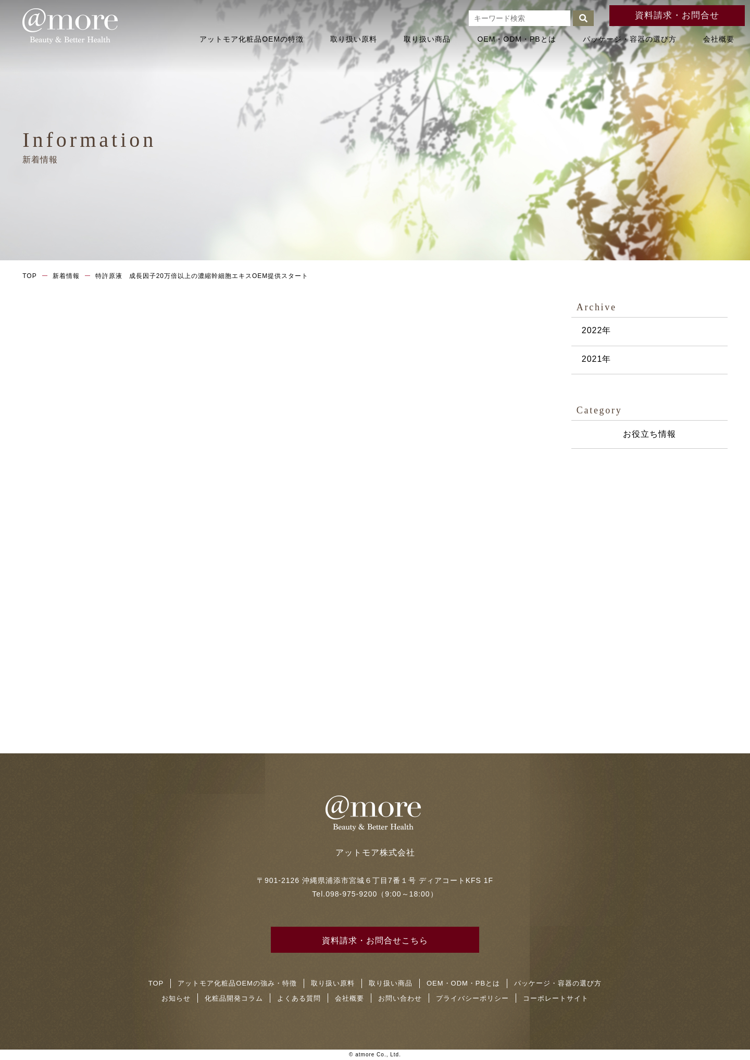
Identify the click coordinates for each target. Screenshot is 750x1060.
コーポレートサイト (556, 998)
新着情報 (66, 276)
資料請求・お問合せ (677, 15)
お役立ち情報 (649, 434)
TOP (29, 276)
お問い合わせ (400, 998)
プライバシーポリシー (472, 998)
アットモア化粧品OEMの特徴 (251, 39)
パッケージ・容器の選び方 (630, 39)
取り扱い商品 (427, 39)
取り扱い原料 (353, 39)
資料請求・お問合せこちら (375, 940)
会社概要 (718, 39)
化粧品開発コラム (234, 998)
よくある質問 (299, 998)
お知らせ (176, 998)
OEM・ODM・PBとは (516, 39)
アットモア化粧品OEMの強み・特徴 (237, 983)
